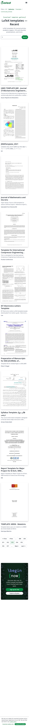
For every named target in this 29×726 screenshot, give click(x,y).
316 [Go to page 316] (3, 546)
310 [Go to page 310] (24, 539)
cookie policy (13, 721)
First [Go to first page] (4, 539)
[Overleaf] (6, 2)
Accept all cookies (20, 724)
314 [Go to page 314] (17, 542)
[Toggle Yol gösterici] (26, 2)
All (6, 9)
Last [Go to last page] (23, 546)
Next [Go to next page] (17, 546)
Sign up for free (14, 589)
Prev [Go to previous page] (11, 539)
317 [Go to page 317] (8, 546)
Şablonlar (11, 9)
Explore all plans (14, 593)
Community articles (6, 12)
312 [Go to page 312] (8, 542)
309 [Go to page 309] (20, 539)
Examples (18, 9)
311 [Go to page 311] (3, 542)
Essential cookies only (8, 724)
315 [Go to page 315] (22, 542)
